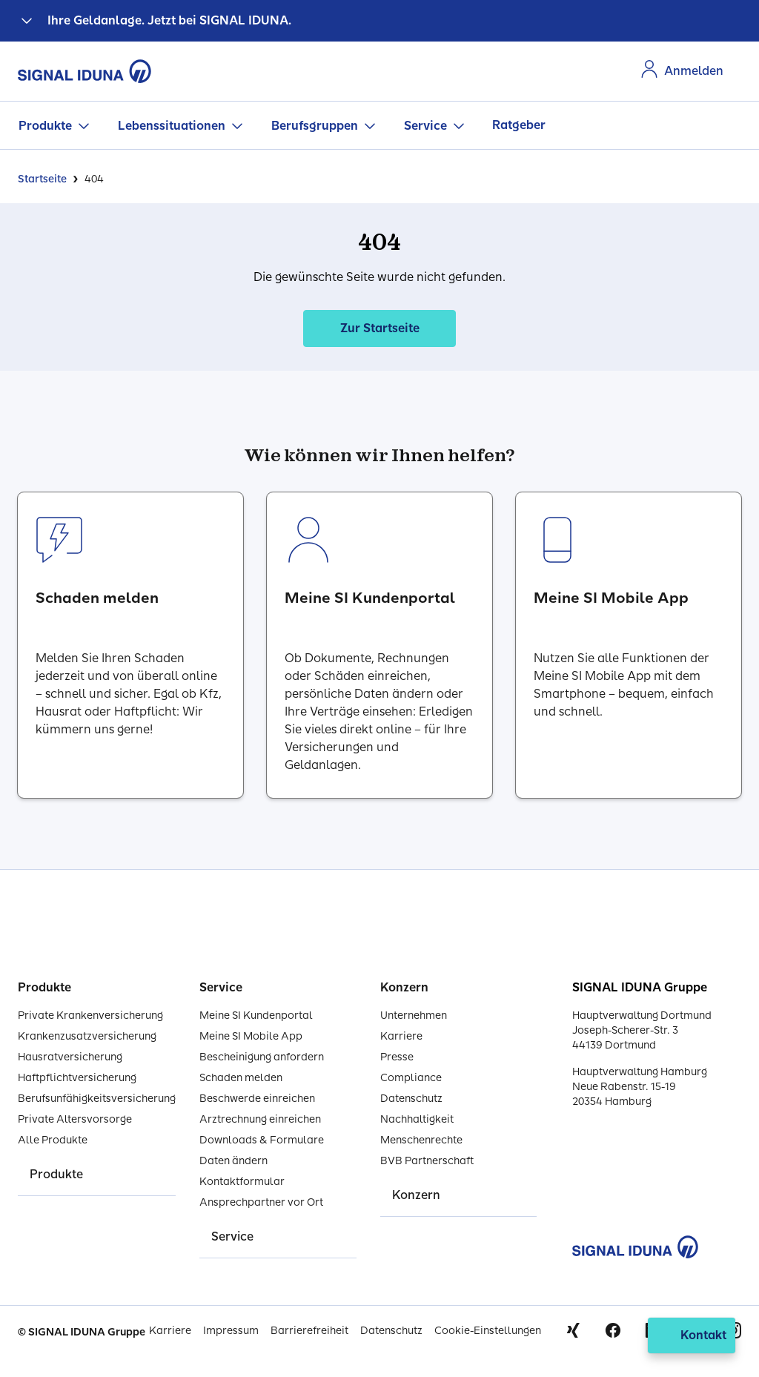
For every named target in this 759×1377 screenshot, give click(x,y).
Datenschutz (411, 1098)
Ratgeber (519, 125)
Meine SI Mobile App (250, 1036)
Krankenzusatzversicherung (87, 1036)
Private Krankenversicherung (90, 1015)
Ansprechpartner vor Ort (261, 1202)
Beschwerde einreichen (257, 1098)
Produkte (45, 126)
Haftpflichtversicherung (77, 1077)
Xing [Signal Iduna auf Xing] (573, 1330)
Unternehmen (413, 1015)
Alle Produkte (52, 1140)
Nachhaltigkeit (417, 1119)
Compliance (411, 1077)
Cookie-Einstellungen (487, 1330)
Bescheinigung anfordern (261, 1057)
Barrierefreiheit (309, 1330)
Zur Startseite (380, 328)
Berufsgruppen (314, 126)
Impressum (231, 1330)
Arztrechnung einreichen (260, 1119)
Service (425, 126)
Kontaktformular (242, 1181)
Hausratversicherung (70, 1057)
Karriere (401, 1036)
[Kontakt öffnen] (691, 1335)
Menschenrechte (421, 1140)
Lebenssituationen (171, 126)
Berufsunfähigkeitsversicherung (97, 1098)
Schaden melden (240, 1077)
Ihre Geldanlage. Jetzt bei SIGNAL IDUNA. (169, 20)
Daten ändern (233, 1161)
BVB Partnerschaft (427, 1161)
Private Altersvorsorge (75, 1119)
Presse (397, 1057)
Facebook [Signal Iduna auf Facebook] (613, 1330)
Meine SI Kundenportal (256, 1015)
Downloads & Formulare (261, 1140)
